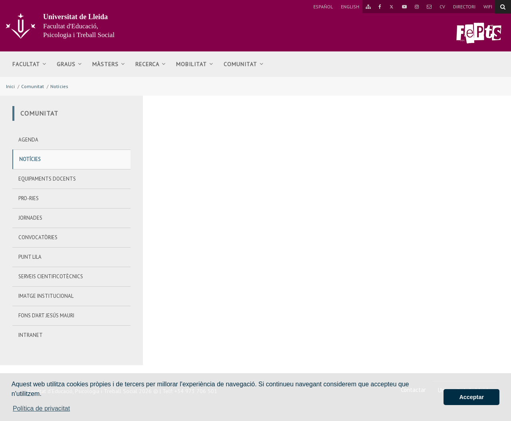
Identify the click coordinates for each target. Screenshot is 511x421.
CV (442, 7)
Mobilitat (194, 64)
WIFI (487, 7)
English (350, 7)
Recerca (150, 64)
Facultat (29, 64)
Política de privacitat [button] (41, 408)
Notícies (59, 86)
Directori (464, 7)
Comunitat (243, 64)
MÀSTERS (108, 64)
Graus (69, 64)
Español (323, 7)
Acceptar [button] (471, 397)
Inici (10, 86)
